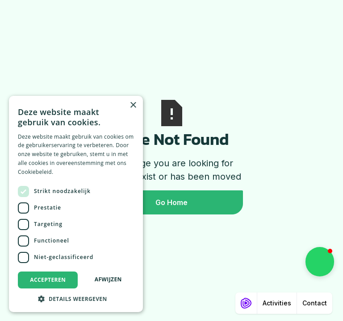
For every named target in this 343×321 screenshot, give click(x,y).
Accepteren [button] (48, 280)
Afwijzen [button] (108, 279)
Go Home (171, 202)
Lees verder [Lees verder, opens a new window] (70, 172)
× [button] (133, 105)
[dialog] (76, 204)
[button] (319, 261)
